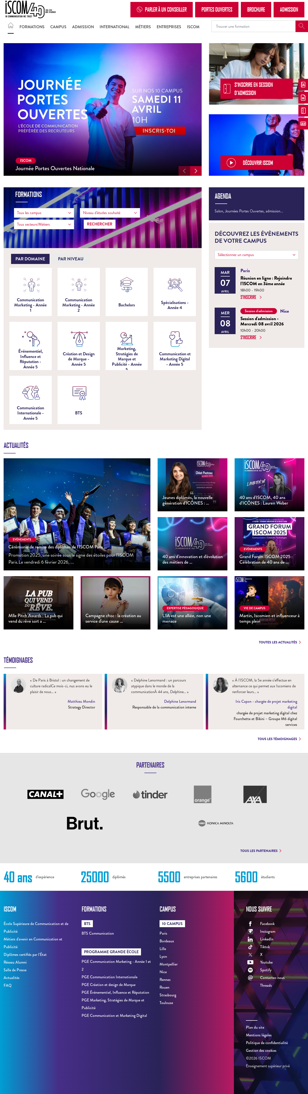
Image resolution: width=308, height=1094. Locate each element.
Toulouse (166, 1003)
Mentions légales (259, 1035)
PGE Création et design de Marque (108, 984)
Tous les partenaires (260, 850)
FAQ (8, 985)
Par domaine (30, 259)
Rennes (165, 979)
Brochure (256, 9)
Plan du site (255, 1027)
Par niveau (70, 259)
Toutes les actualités (280, 642)
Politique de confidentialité (267, 1043)
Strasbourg (168, 995)
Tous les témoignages (279, 738)
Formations (32, 27)
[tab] (30, 259)
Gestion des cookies (261, 1050)
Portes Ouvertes (216, 9)
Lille (163, 949)
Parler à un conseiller (161, 9)
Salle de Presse (15, 970)
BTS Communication (98, 933)
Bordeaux (167, 941)
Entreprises (169, 27)
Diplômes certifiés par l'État (25, 954)
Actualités (11, 977)
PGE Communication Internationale (109, 977)
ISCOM (193, 27)
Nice (163, 972)
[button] (184, 171)
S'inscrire (251, 297)
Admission (289, 9)
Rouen (164, 987)
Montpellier (169, 964)
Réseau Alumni (15, 962)
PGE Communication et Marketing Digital (114, 1015)
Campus (58, 27)
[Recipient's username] (254, 26)
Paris (163, 933)
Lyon (163, 956)
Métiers (143, 27)
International (114, 27)
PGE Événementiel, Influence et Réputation (115, 992)
